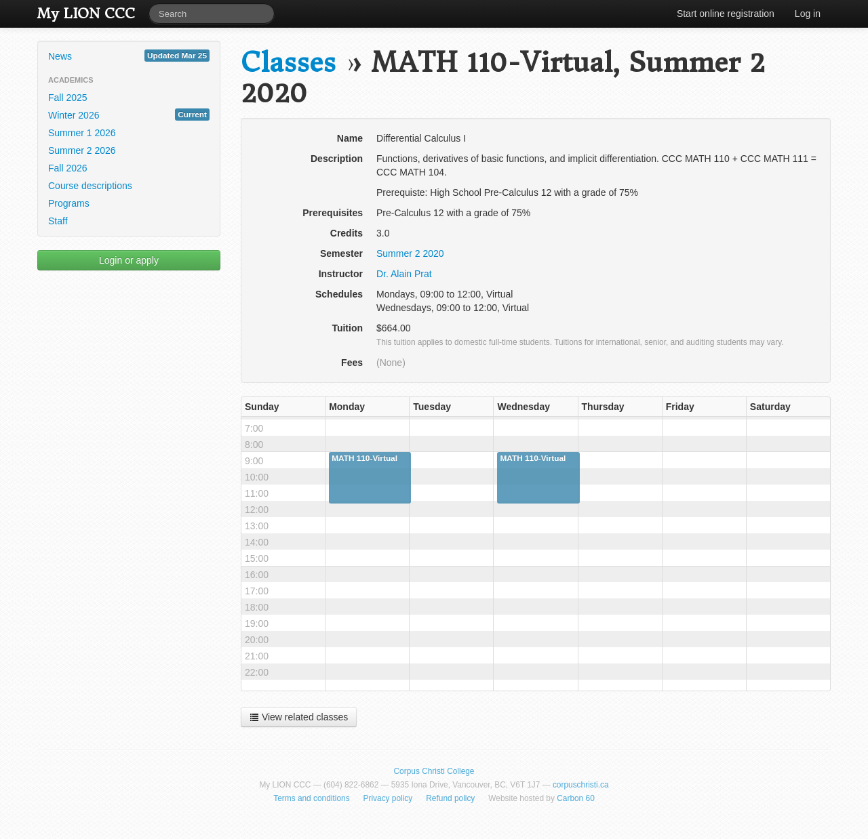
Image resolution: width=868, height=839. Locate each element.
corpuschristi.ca (581, 785)
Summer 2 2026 (82, 150)
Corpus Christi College (434, 771)
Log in (808, 13)
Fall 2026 (67, 168)
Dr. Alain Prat (404, 273)
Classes (288, 62)
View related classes (299, 717)
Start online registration (725, 13)
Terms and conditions (311, 798)
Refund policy (450, 798)
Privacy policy (388, 798)
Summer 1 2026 (82, 132)
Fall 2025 (67, 97)
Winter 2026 (129, 114)
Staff (58, 221)
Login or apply (129, 260)
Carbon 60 (576, 798)
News (129, 55)
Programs (69, 203)
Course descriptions (90, 185)
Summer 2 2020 (410, 253)
